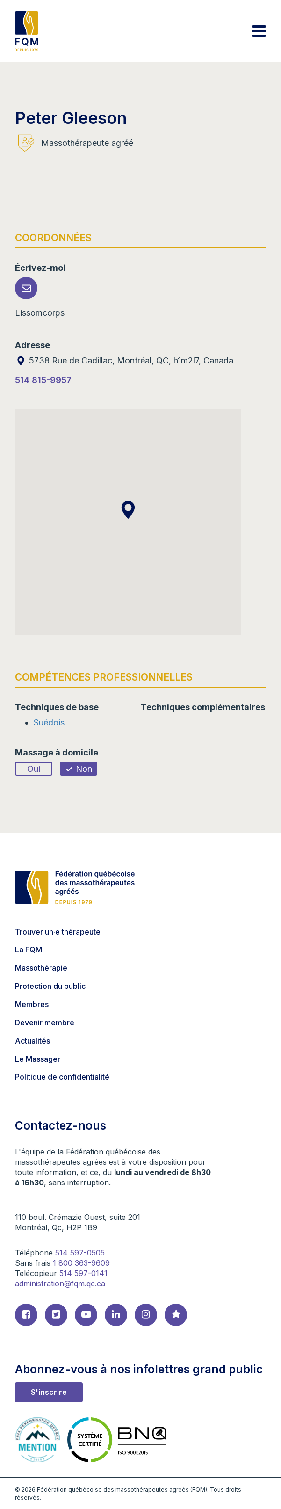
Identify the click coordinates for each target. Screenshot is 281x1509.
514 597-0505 (80, 1252)
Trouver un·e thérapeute (58, 931)
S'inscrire (49, 1392)
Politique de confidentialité (62, 1076)
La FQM (28, 949)
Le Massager (37, 1059)
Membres (32, 1004)
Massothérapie (41, 967)
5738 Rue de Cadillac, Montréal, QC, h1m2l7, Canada (124, 360)
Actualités (32, 1040)
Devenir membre (44, 1022)
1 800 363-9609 (81, 1263)
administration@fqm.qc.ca (60, 1283)
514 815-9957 (43, 380)
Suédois (49, 722)
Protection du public (50, 986)
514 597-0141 (83, 1273)
